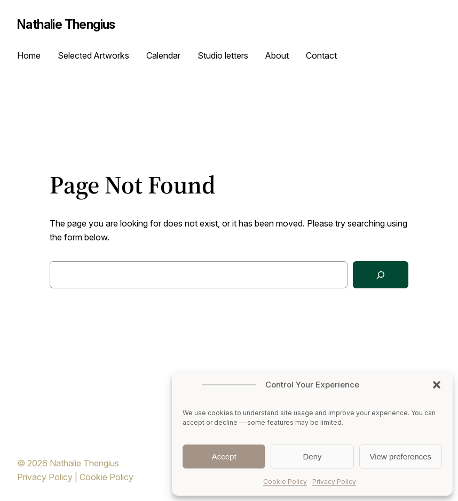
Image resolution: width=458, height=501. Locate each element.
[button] (436, 384)
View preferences (401, 456)
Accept (224, 456)
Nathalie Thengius (66, 24)
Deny (312, 456)
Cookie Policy (285, 482)
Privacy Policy (334, 482)
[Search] (380, 274)
